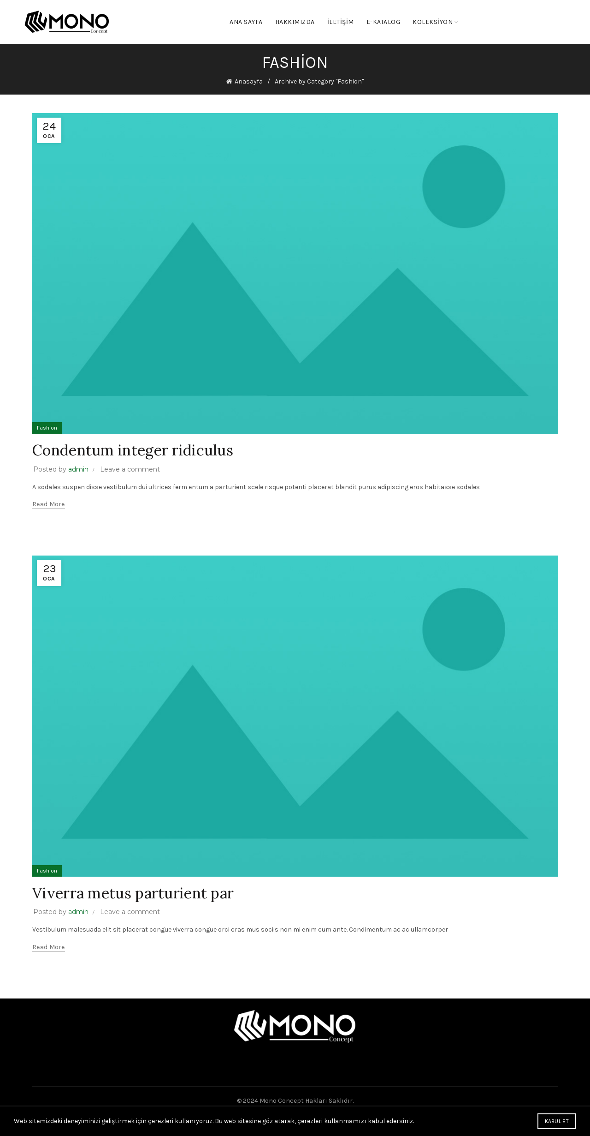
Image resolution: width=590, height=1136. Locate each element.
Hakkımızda (295, 22)
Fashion (47, 428)
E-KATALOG (383, 22)
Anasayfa (249, 81)
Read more (48, 504)
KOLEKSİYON (433, 22)
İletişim (340, 22)
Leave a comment (130, 469)
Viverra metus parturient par (133, 893)
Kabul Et (557, 1121)
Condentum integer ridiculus (132, 450)
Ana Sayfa (246, 22)
